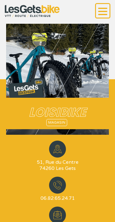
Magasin (56, 123)
